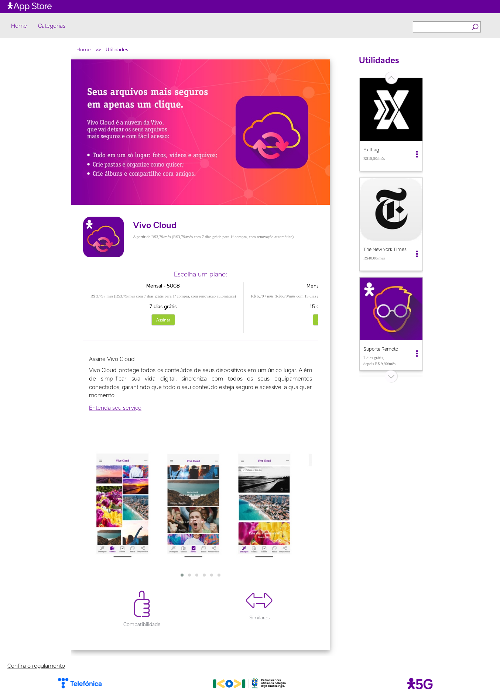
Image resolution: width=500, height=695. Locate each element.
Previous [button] (353, 227)
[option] (391, 125)
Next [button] (428, 227)
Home (19, 26)
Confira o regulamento (36, 666)
